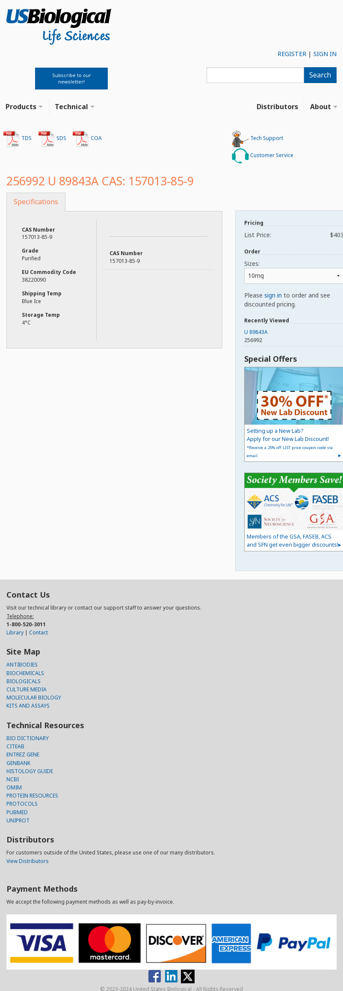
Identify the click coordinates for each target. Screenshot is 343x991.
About (320, 106)
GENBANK (18, 763)
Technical (71, 106)
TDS (17, 138)
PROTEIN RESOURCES (32, 795)
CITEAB (15, 746)
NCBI (12, 779)
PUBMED (17, 812)
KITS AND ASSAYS (28, 705)
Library (15, 632)
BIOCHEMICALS (25, 673)
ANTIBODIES (22, 664)
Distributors (277, 106)
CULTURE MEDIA (26, 689)
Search (320, 75)
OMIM (14, 787)
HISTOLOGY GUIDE (29, 771)
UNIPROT (18, 820)
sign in (273, 295)
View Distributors (27, 861)
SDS (52, 138)
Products (21, 106)
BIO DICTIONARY (27, 738)
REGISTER (292, 54)
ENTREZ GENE (22, 754)
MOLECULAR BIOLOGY (33, 697)
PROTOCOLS (22, 803)
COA (87, 138)
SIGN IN (325, 54)
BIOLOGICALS (23, 681)
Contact (38, 632)
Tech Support (257, 138)
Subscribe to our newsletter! (71, 78)
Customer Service (262, 155)
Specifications (36, 201)
